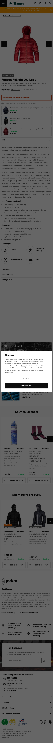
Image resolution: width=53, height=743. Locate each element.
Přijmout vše (26, 385)
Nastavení (26, 379)
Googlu (23, 366)
